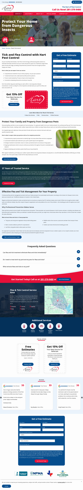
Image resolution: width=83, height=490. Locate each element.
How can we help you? (58, 80)
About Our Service (30, 115)
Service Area (45, 115)
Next (81, 397)
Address (55, 74)
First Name (55, 58)
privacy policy (74, 98)
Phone (54, 63)
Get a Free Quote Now (9, 159)
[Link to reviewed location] (13, 386)
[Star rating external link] (36, 2)
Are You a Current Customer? (59, 68)
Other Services (55, 115)
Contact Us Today (8, 183)
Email (68, 63)
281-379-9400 (46, 279)
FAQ (38, 115)
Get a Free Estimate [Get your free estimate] (64, 279)
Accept (6, 486)
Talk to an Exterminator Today (12, 237)
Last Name (69, 58)
